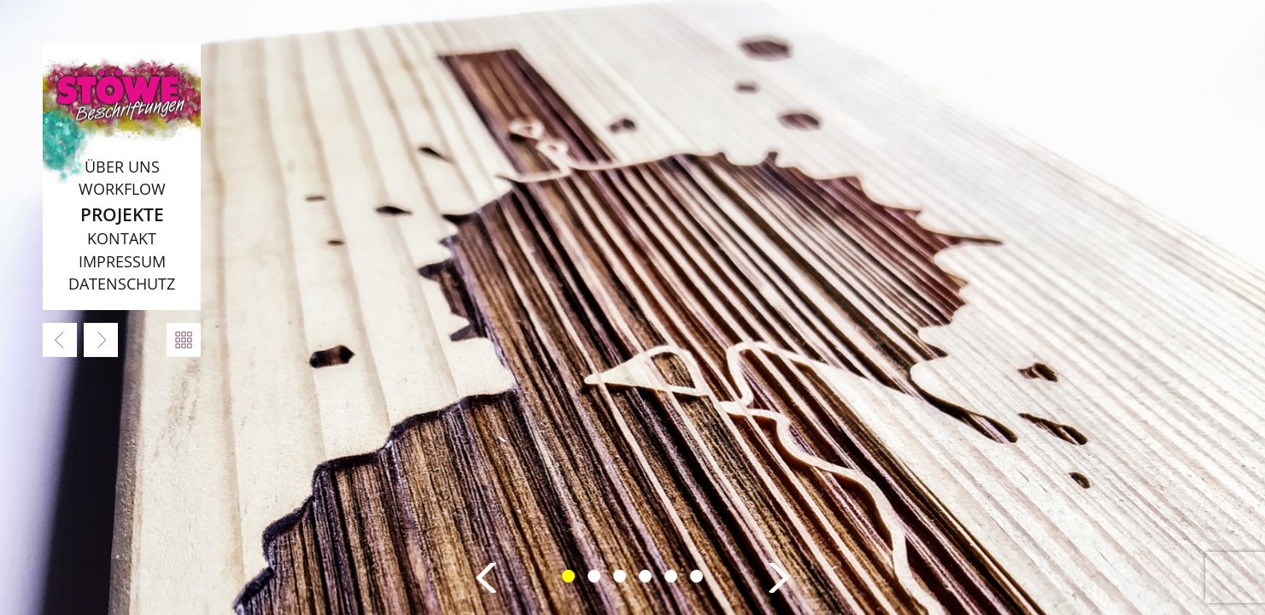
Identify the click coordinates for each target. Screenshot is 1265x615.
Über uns (122, 166)
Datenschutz (121, 283)
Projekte (122, 214)
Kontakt (121, 238)
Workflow (122, 189)
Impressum (122, 261)
